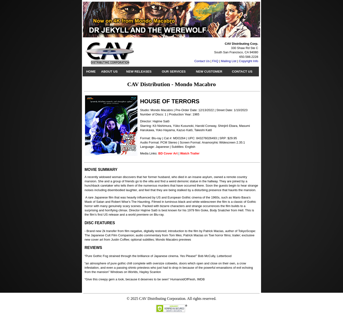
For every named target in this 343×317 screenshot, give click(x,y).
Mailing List (228, 61)
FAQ (215, 61)
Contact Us (202, 61)
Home (91, 71)
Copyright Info (248, 61)
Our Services (174, 71)
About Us (109, 71)
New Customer (209, 71)
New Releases (138, 71)
